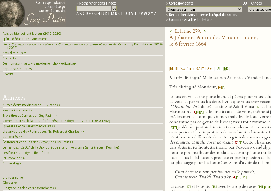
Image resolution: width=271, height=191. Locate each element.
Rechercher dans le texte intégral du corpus (203, 14)
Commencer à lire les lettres (191, 19)
